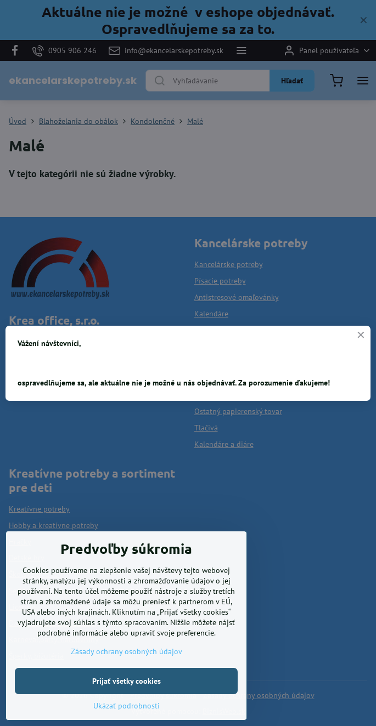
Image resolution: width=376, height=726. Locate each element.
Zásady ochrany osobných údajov (126, 684)
